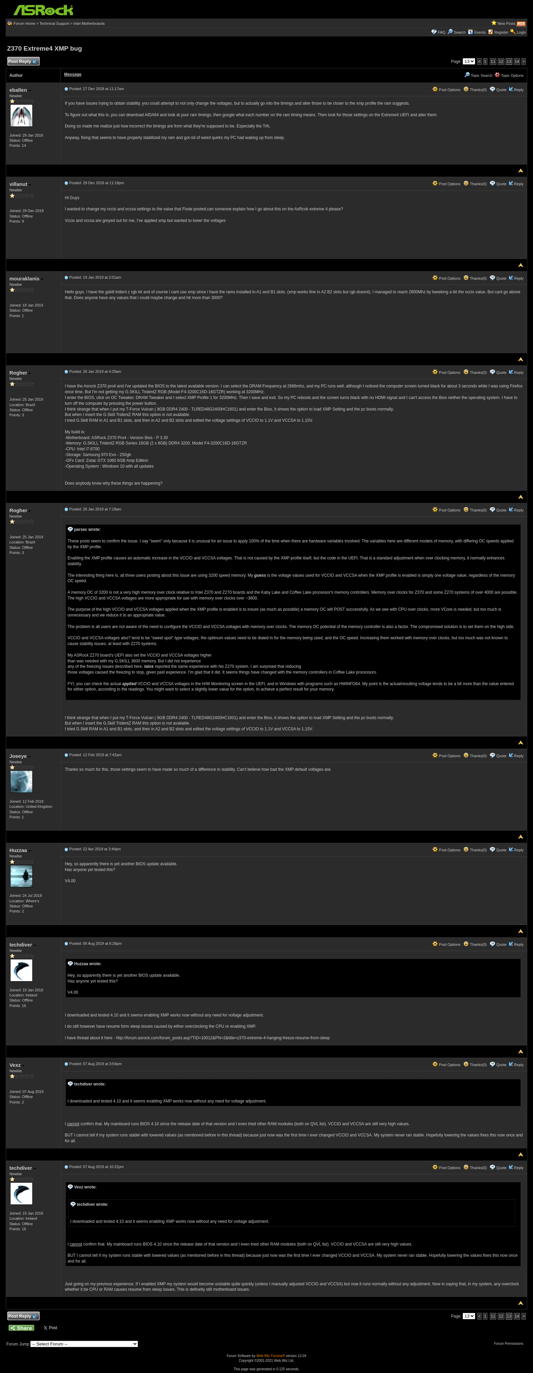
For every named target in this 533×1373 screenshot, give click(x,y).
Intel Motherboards (89, 23)
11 (493, 61)
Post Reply (22, 62)
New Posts (507, 23)
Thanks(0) (474, 90)
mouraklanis (27, 278)
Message (73, 74)
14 (517, 61)
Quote (501, 90)
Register (501, 32)
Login (521, 32)
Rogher (20, 373)
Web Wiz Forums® (270, 1356)
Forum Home (24, 23)
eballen (20, 90)
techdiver (23, 945)
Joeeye (20, 756)
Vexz (17, 1065)
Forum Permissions (510, 1343)
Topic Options (509, 75)
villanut (20, 184)
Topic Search (478, 75)
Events (477, 32)
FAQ (441, 32)
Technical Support (54, 23)
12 (501, 61)
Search (460, 32)
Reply (518, 90)
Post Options (446, 90)
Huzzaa (20, 850)
